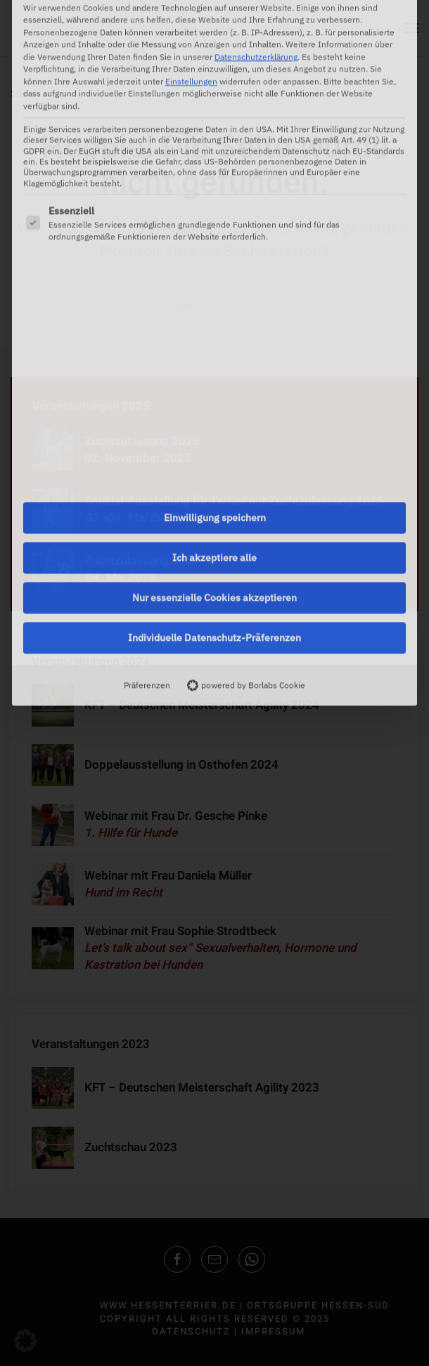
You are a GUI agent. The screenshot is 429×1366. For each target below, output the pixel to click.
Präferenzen (147, 508)
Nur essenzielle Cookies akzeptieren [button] (214, 421)
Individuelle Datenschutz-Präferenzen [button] (214, 461)
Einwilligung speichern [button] (215, 341)
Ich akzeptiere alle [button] (214, 381)
